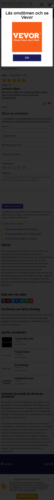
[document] (27, 250)
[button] (52, 6)
